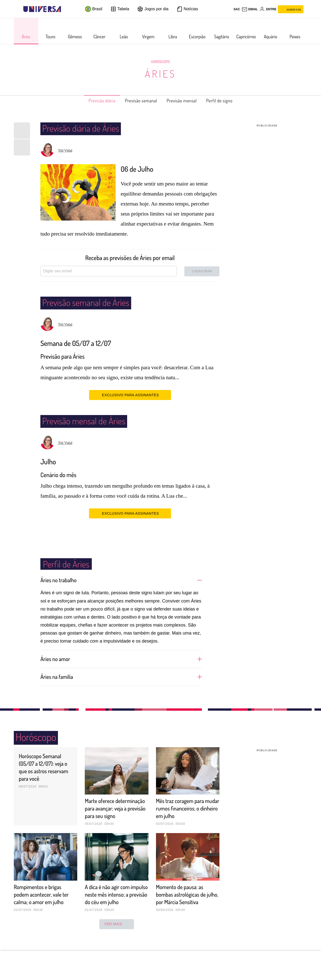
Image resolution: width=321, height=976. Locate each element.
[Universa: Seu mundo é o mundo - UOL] (42, 9)
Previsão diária (94, 100)
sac (236, 9)
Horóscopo (160, 62)
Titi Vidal (65, 150)
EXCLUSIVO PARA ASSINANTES (130, 395)
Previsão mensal (185, 100)
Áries (160, 73)
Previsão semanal (138, 100)
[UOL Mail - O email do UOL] (250, 9)
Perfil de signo (227, 100)
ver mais (116, 939)
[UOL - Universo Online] (65, 9)
